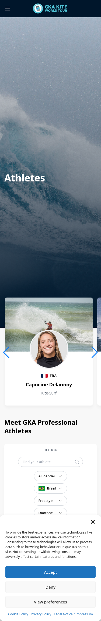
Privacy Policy (41, 614)
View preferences (50, 602)
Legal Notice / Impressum (73, 614)
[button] (93, 522)
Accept (50, 572)
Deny (50, 587)
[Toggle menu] (7, 8)
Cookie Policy (18, 614)
